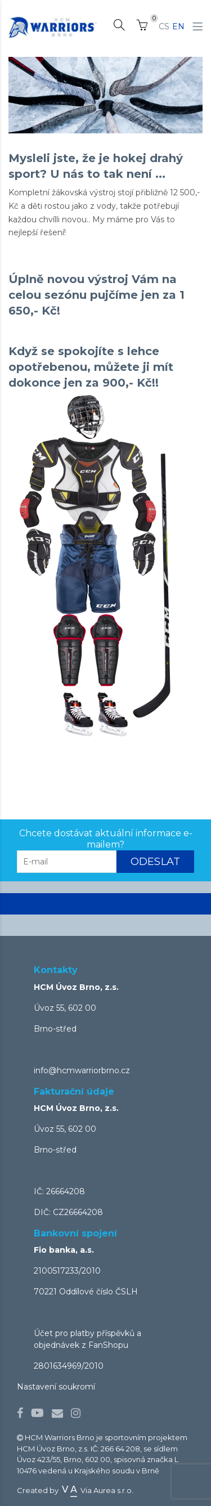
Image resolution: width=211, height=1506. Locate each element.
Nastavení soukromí (56, 1387)
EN (178, 26)
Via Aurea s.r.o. (96, 1490)
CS (164, 26)
